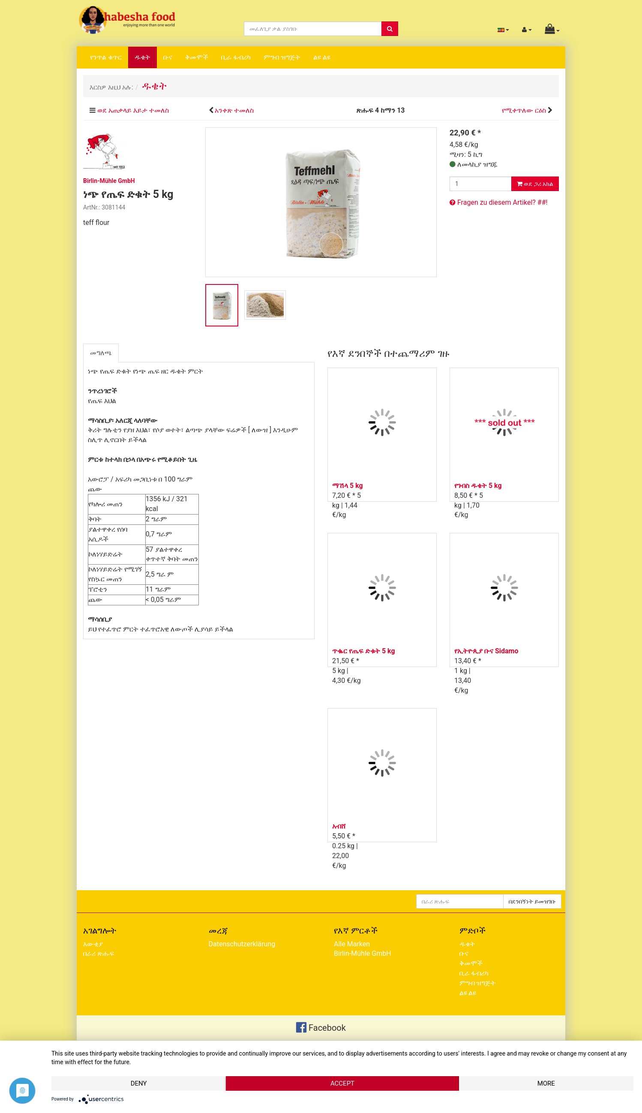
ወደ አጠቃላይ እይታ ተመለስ (133, 110)
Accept (342, 1083)
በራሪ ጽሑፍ (98, 953)
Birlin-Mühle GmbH (362, 953)
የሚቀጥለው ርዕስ (524, 110)
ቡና (167, 57)
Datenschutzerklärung (242, 944)
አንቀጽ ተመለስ (234, 110)
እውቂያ (93, 944)
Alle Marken (352, 944)
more (546, 1083)
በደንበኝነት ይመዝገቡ (532, 901)
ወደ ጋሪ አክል (535, 183)
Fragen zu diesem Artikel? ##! (499, 202)
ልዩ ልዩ (321, 57)
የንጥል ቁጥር (106, 57)
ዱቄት (142, 57)
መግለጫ (101, 353)
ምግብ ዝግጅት (282, 57)
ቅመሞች (196, 57)
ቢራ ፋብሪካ (236, 57)
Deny (139, 1083)
